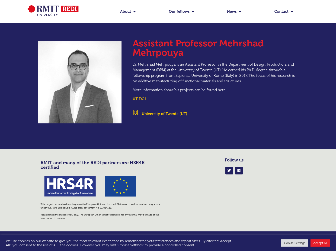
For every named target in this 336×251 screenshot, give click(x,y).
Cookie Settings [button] (294, 243)
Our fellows (181, 11)
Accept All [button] (320, 243)
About (128, 11)
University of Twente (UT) (164, 121)
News (234, 11)
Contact (283, 11)
